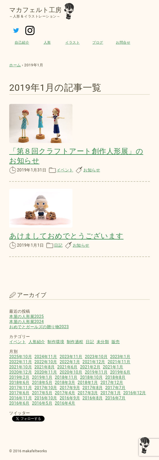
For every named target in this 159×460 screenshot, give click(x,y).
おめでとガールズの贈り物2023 (39, 326)
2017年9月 (70, 387)
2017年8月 (93, 387)
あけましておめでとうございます (66, 236)
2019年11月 (96, 372)
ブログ (97, 42)
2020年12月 (20, 372)
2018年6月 (19, 382)
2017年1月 (110, 393)
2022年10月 (46, 362)
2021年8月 (45, 367)
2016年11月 (20, 398)
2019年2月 (19, 377)
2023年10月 (96, 356)
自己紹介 (22, 42)
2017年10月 (46, 387)
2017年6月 (19, 393)
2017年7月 (115, 387)
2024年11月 (46, 356)
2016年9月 (70, 398)
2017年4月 (65, 393)
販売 (116, 341)
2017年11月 (20, 387)
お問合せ (123, 42)
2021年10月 (20, 367)
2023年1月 (120, 356)
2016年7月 (115, 398)
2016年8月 (93, 398)
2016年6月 (19, 403)
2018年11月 (66, 377)
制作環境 (55, 341)
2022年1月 (70, 362)
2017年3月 (88, 393)
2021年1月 (113, 367)
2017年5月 (42, 393)
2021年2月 (90, 367)
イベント (65, 170)
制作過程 (75, 341)
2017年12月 (111, 382)
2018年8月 (115, 377)
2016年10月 (46, 398)
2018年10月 (91, 377)
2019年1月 (42, 377)
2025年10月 (20, 356)
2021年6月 (67, 367)
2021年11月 (119, 362)
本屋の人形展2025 (26, 316)
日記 (58, 245)
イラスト (72, 42)
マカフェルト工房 (35, 9)
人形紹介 (36, 341)
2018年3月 (65, 382)
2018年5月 (42, 382)
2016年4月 (65, 403)
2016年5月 (42, 403)
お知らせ (91, 170)
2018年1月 (88, 382)
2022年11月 (20, 362)
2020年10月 (71, 372)
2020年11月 (46, 372)
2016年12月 (134, 393)
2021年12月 (94, 362)
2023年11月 (71, 356)
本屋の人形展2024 (26, 321)
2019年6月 (120, 372)
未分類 (103, 341)
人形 (47, 42)
